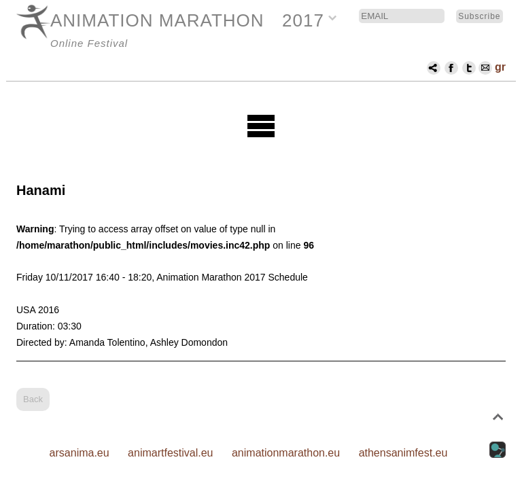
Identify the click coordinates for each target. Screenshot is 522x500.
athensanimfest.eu (403, 453)
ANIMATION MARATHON (157, 20)
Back (33, 399)
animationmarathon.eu (286, 453)
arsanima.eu (79, 453)
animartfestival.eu (170, 453)
